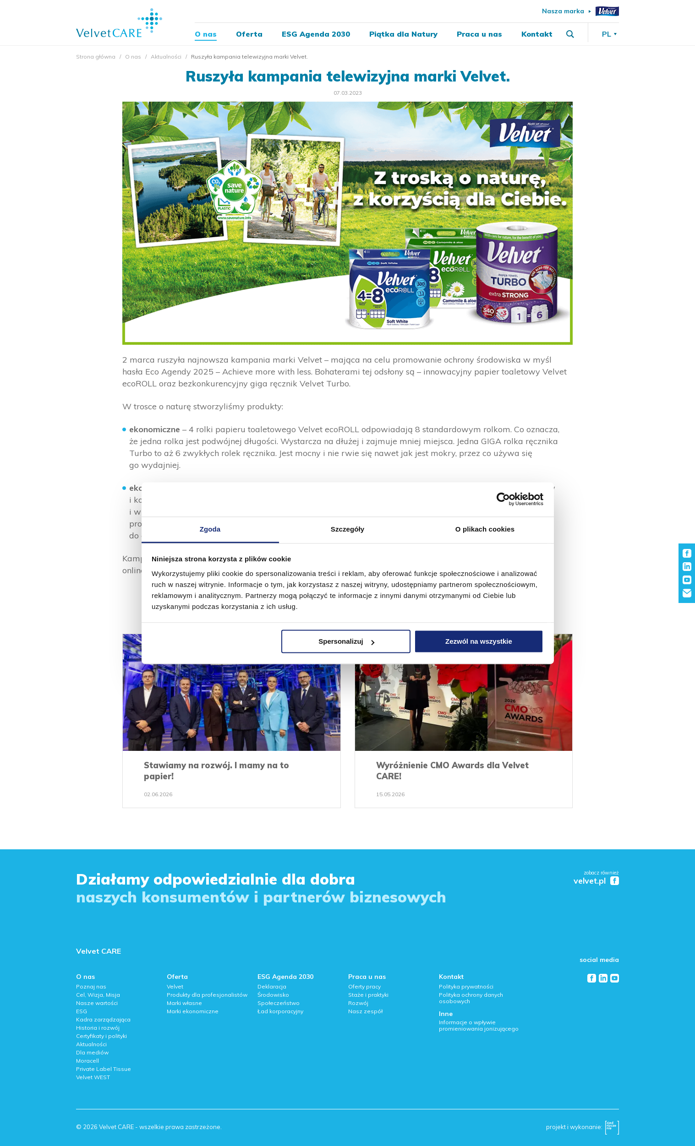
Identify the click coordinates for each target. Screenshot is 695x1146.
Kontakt (537, 34)
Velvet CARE (98, 951)
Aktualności (166, 56)
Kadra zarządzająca (103, 1019)
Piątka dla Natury (403, 34)
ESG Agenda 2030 (316, 34)
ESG (81, 1011)
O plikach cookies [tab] (484, 529)
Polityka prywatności (466, 986)
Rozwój (358, 1002)
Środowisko (273, 994)
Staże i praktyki (368, 994)
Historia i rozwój (98, 1027)
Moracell (87, 1060)
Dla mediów (92, 1052)
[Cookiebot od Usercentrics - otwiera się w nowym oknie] (503, 499)
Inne (446, 1014)
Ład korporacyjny (280, 1011)
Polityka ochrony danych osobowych (471, 998)
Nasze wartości (97, 1002)
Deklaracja (271, 986)
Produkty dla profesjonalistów (207, 994)
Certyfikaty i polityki (101, 1035)
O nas (206, 34)
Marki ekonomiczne (193, 1011)
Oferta (249, 34)
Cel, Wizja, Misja (98, 994)
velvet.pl (590, 881)
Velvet (175, 986)
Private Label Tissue (103, 1068)
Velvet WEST (93, 1077)
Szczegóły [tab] (347, 529)
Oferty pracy (364, 986)
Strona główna (95, 56)
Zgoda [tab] (210, 529)
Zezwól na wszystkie (478, 641)
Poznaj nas (91, 986)
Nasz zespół (365, 1011)
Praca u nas (479, 34)
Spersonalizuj (346, 641)
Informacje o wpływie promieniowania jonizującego (479, 1025)
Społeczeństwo (278, 1002)
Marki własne (184, 1002)
